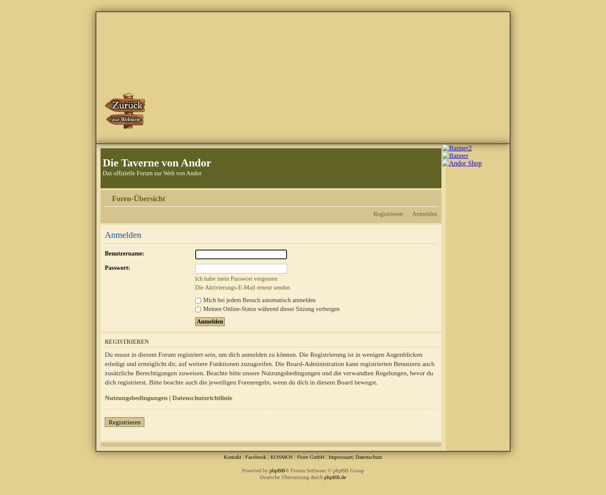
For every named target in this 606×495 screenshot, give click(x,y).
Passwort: (117, 267)
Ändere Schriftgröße (431, 196)
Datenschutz (368, 457)
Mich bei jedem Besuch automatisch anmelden (255, 300)
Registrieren (388, 214)
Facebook (255, 457)
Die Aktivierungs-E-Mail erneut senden (242, 287)
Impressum (341, 457)
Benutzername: (124, 253)
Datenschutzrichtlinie (202, 397)
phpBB (277, 470)
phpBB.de (335, 477)
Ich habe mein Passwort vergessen (236, 278)
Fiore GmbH (310, 457)
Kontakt (232, 457)
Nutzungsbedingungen (136, 397)
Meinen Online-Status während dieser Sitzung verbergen (267, 308)
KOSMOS (281, 457)
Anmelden (424, 214)
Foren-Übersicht (138, 199)
